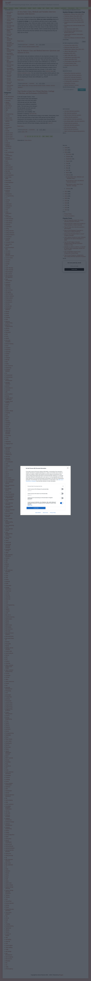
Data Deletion (38, 512)
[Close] (68, 468)
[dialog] (45, 490)
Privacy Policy (53, 512)
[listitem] (45, 486)
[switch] (61, 489)
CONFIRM (36, 508)
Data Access (45, 512)
